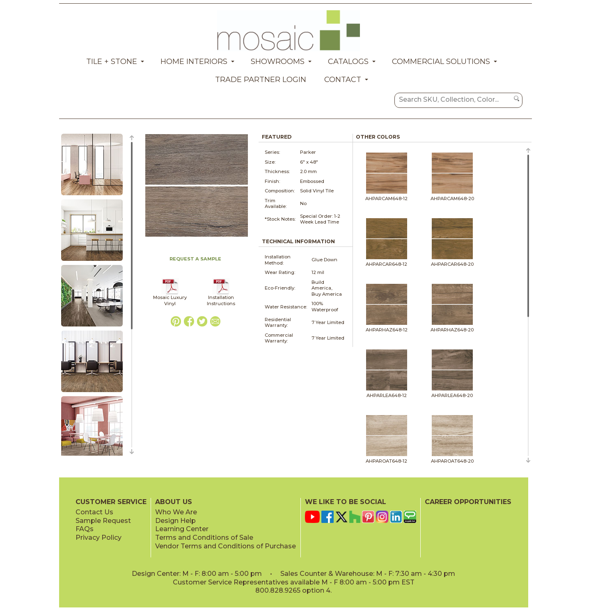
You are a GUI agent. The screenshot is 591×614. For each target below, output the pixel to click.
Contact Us (94, 512)
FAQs (85, 529)
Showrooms (278, 61)
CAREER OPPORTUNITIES (468, 502)
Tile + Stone (111, 61)
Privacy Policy (98, 537)
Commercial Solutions (441, 61)
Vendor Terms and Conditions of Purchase (225, 546)
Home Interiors (193, 61)
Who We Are (176, 512)
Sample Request (103, 521)
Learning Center (181, 529)
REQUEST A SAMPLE (195, 259)
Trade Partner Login (260, 79)
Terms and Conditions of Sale (204, 537)
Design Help (175, 521)
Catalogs (348, 61)
